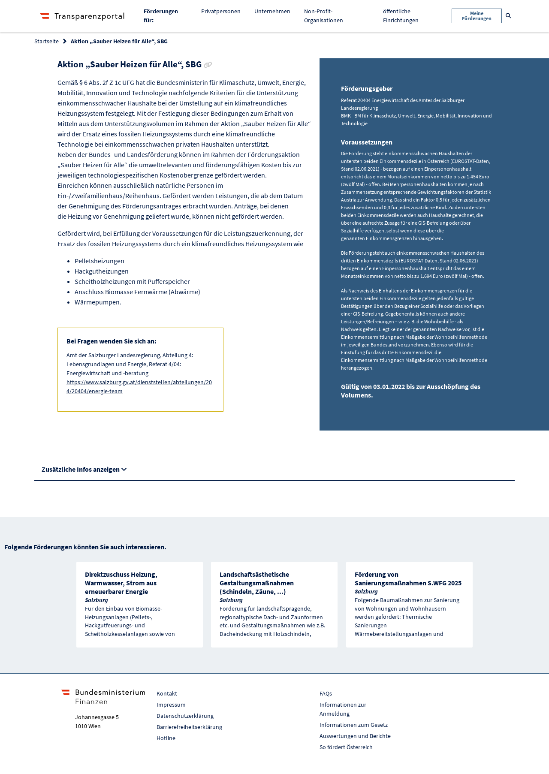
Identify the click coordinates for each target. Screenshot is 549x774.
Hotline (166, 738)
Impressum (171, 704)
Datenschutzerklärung (185, 716)
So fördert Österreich (346, 747)
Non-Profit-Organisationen (323, 15)
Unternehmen (272, 11)
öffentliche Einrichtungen (401, 15)
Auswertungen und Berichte (355, 736)
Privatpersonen (221, 11)
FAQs (326, 693)
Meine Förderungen (477, 15)
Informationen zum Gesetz (354, 725)
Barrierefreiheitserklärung (189, 727)
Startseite (46, 41)
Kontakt (167, 693)
